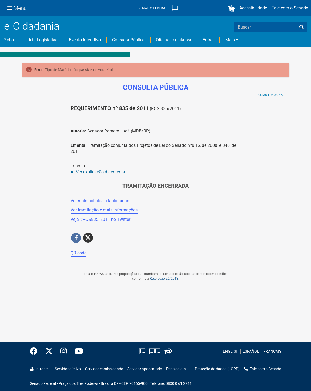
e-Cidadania (31, 26)
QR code (78, 253)
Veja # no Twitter (100, 219)
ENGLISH (231, 351)
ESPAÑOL (251, 351)
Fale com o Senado (290, 8)
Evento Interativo (85, 39)
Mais (230, 39)
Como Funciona (270, 95)
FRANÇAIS (272, 351)
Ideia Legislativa (42, 39)
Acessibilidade (253, 8)
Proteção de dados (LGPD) (217, 369)
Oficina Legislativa (173, 39)
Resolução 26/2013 (164, 278)
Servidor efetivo (68, 369)
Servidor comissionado (104, 369)
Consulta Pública (128, 39)
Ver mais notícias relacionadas (100, 200)
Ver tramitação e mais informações (104, 210)
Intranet (39, 369)
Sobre (9, 39)
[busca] (301, 27)
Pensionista (176, 369)
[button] (232, 8)
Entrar (208, 39)
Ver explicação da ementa (100, 171)
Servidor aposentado (144, 369)
